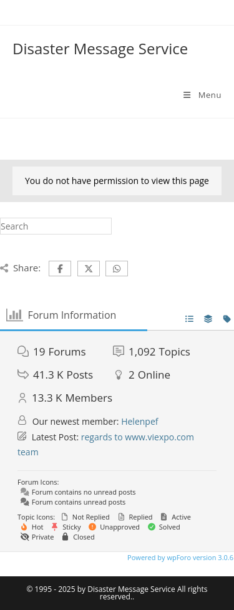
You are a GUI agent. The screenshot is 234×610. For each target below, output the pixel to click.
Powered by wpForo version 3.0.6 (179, 557)
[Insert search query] (56, 226)
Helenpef (139, 421)
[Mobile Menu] (202, 94)
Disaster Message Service (100, 48)
